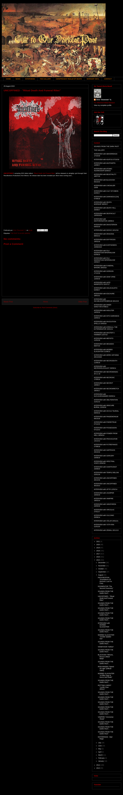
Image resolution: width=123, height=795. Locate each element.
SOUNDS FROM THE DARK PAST (105, 733)
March (100, 755)
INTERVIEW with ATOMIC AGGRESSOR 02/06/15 (103, 170)
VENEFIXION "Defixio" (106, 647)
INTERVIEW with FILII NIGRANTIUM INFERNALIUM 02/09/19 (104, 252)
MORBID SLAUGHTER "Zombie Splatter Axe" (106, 637)
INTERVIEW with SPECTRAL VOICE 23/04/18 (104, 462)
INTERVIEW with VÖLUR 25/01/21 (106, 521)
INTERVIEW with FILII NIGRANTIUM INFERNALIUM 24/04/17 (104, 260)
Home (45, 302)
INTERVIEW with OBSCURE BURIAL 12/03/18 (104, 406)
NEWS (18, 79)
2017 (98, 554)
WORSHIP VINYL (93, 79)
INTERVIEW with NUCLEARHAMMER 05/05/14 (104, 395)
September (102, 572)
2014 (98, 765)
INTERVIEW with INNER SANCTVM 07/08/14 (102, 306)
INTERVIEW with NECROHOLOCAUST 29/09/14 (105, 367)
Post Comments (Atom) (49, 307)
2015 (98, 560)
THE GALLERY (45, 79)
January (101, 761)
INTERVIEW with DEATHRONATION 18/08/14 (104, 220)
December (102, 562)
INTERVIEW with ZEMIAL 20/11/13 (106, 530)
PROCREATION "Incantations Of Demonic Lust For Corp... (105, 580)
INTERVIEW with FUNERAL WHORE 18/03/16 (104, 266)
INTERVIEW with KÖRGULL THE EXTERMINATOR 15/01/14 (105, 328)
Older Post (82, 302)
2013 (98, 768)
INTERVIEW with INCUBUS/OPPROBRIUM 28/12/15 (106, 300)
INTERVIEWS (30, 79)
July (99, 743)
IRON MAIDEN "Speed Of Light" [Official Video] (106, 668)
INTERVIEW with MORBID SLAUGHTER (104, 625)
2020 (98, 544)
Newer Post (8, 302)
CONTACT (108, 79)
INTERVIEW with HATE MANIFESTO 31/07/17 (102, 283)
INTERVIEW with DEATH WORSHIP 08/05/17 (103, 203)
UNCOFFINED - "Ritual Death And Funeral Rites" (106, 598)
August (100, 575)
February (101, 758)
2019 (98, 548)
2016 (98, 557)
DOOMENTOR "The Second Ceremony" (105, 587)
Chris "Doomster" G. (104, 100)
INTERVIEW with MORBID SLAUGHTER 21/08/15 (103, 350)
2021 (98, 541)
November (102, 566)
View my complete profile (102, 105)
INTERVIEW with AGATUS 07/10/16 (106, 159)
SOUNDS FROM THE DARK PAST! (106, 146)
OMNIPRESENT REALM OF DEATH (69, 79)
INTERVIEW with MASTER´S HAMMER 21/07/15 (104, 334)
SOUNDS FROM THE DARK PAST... (105, 592)
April (100, 752)
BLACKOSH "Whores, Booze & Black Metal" (105, 657)
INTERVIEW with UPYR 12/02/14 (105, 489)
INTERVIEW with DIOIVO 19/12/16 (106, 230)
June (100, 746)
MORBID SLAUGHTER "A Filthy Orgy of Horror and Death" (106, 675)
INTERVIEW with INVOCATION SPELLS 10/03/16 (105, 322)
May (100, 749)
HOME (8, 79)
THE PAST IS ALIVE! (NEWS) (20, 233)
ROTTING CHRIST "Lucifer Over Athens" (104, 687)
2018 (98, 551)
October (101, 569)
